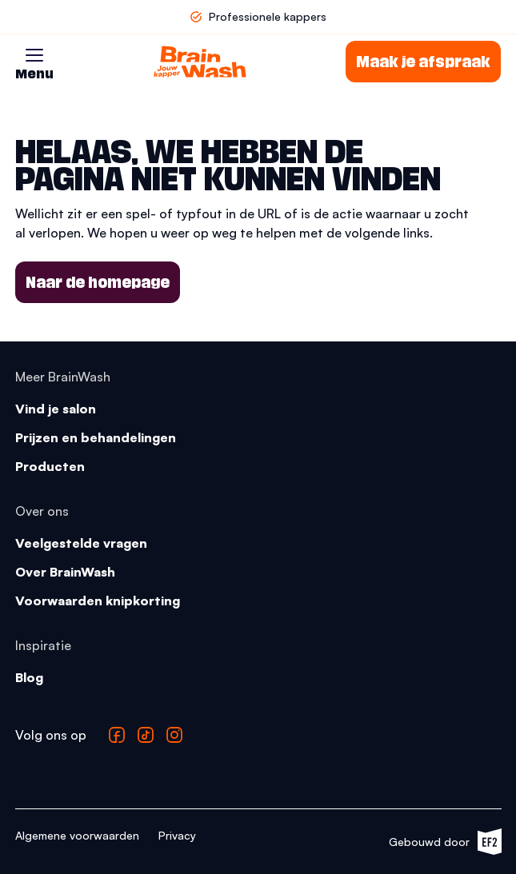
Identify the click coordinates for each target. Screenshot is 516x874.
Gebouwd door (445, 841)
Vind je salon (55, 409)
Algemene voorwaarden (77, 835)
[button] (34, 55)
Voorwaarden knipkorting (97, 601)
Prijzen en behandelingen (95, 437)
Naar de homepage (98, 282)
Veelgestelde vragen (81, 543)
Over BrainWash (65, 572)
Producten (50, 466)
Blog (29, 677)
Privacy (177, 835)
